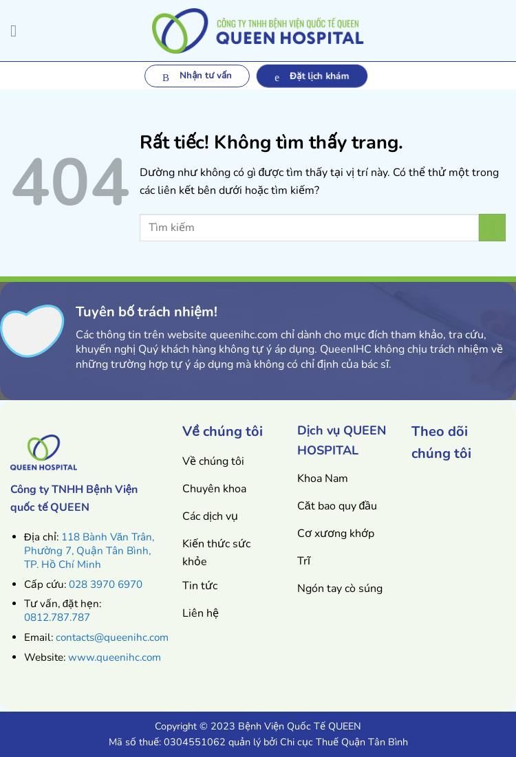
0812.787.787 (57, 617)
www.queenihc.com (114, 657)
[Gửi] (492, 227)
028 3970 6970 (105, 584)
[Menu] (18, 30)
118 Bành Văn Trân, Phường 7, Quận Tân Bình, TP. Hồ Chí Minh (89, 550)
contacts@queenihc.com (112, 637)
